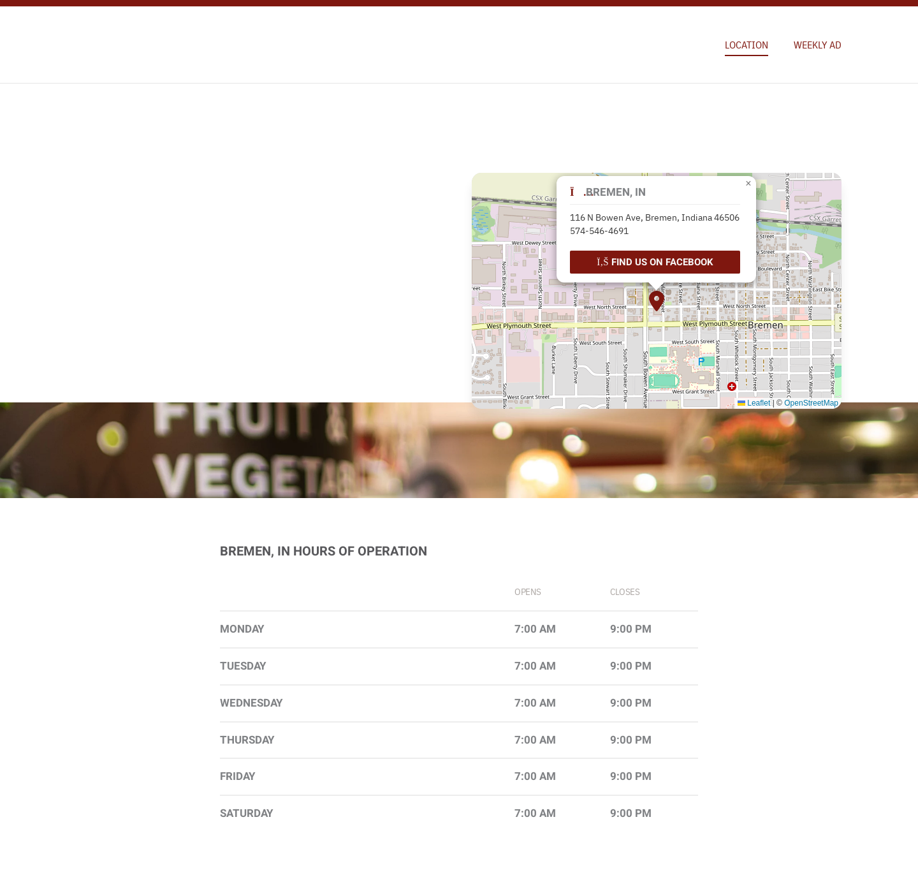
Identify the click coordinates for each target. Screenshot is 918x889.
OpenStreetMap (811, 403)
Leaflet (754, 403)
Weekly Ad (817, 44)
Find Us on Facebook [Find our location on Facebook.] (655, 262)
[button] (656, 301)
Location (746, 44)
